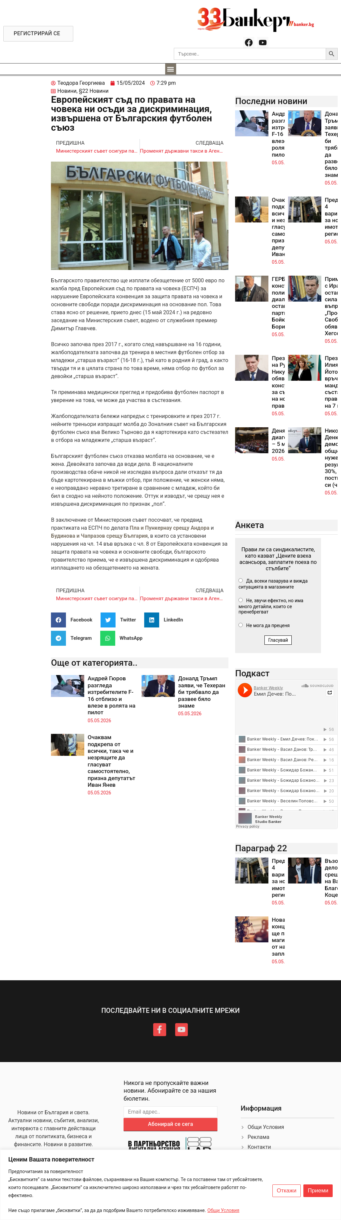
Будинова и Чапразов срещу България (99, 536)
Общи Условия (223, 1210)
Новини (66, 91)
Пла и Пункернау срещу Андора (169, 528)
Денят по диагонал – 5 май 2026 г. (284, 440)
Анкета (249, 525)
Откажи (286, 1190)
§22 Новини (94, 91)
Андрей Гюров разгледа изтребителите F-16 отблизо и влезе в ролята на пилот (111, 695)
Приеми (318, 1190)
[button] (170, 69)
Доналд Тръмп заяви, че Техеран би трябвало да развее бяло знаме (201, 692)
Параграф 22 (261, 848)
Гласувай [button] (278, 640)
